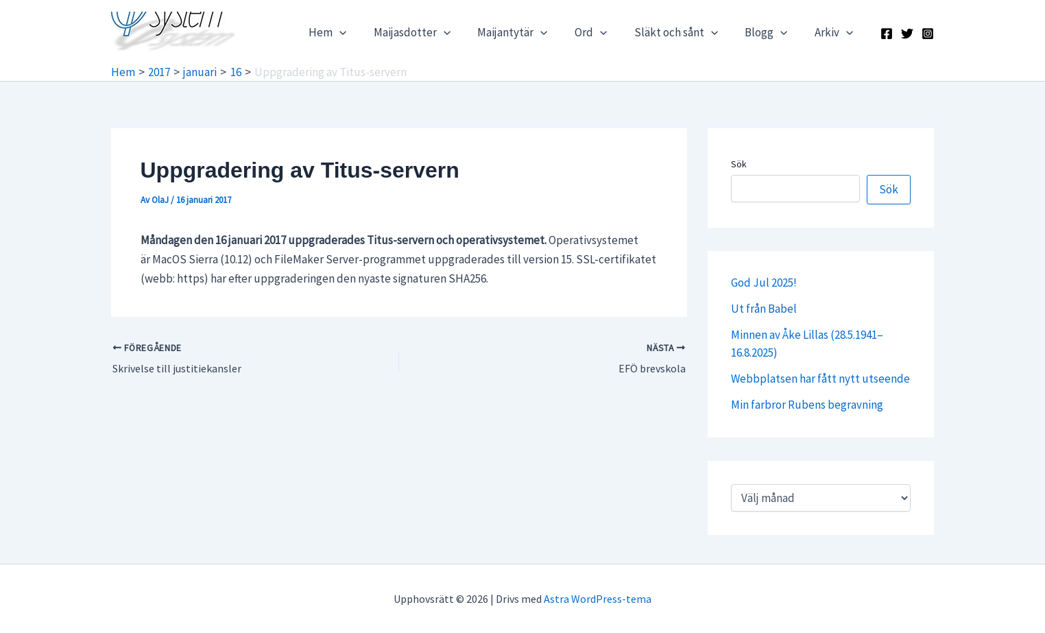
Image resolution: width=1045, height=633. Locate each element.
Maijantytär (529, 32)
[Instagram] (928, 33)
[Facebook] (886, 33)
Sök (739, 164)
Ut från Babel (764, 308)
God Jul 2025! (764, 282)
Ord (604, 32)
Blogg (772, 32)
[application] (364, 32)
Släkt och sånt (685, 32)
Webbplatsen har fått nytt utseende (820, 378)
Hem (352, 32)
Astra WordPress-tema (597, 599)
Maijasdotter (432, 32)
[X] (907, 33)
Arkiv (836, 32)
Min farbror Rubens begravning (807, 404)
